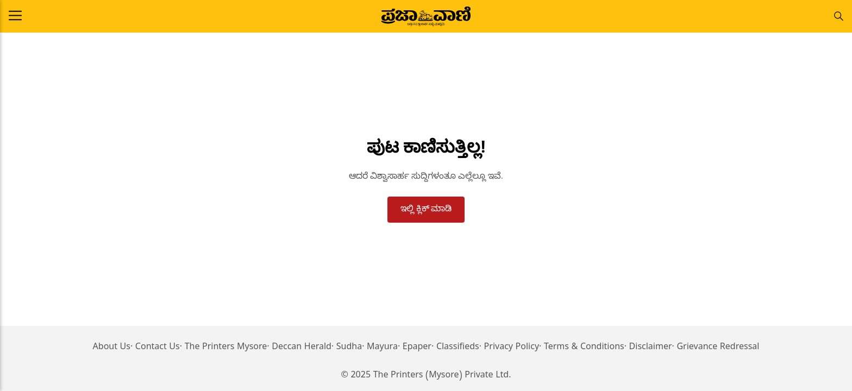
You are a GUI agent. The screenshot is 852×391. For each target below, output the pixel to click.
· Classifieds (455, 348)
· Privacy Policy (509, 348)
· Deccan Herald (299, 348)
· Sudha (346, 348)
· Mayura (380, 348)
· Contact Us (155, 348)
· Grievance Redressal (716, 348)
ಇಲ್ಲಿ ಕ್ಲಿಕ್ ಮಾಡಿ (426, 208)
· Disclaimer (648, 348)
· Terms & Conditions (581, 348)
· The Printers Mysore (223, 348)
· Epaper (414, 348)
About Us (111, 348)
